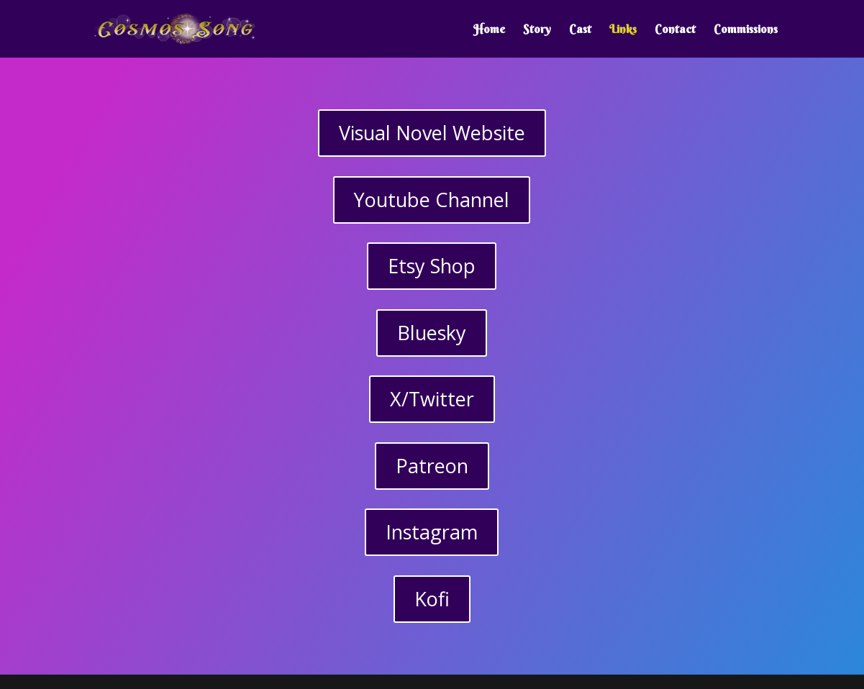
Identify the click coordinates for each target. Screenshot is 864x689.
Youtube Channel (431, 199)
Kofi (432, 598)
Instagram (432, 532)
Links (623, 30)
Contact (675, 30)
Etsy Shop (432, 265)
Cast (580, 30)
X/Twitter (432, 398)
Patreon (432, 465)
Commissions (746, 30)
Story (537, 30)
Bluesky (431, 332)
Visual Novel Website (432, 132)
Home (489, 30)
